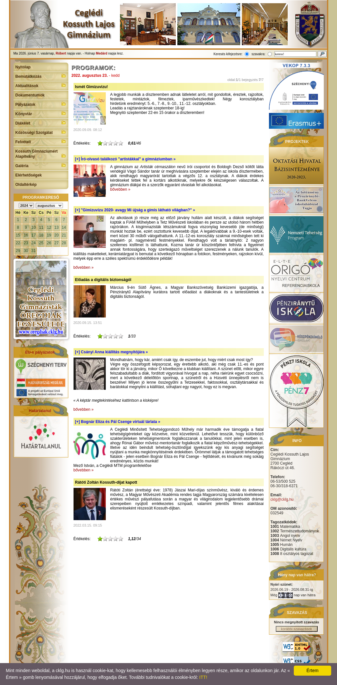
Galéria (40, 165)
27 (56, 243)
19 (49, 235)
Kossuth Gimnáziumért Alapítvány (40, 154)
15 (18, 235)
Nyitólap (23, 67)
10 (33, 227)
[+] (125, 159)
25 (41, 243)
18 (41, 235)
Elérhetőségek (28, 175)
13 (56, 227)
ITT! (203, 677)
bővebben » (120, 189)
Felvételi (40, 141)
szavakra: (258, 54)
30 (26, 250)
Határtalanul (40, 410)
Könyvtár (40, 113)
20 (56, 235)
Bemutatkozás (40, 76)
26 (49, 243)
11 (41, 227)
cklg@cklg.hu (282, 499)
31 (33, 250)
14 (64, 227)
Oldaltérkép (26, 184)
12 (49, 227)
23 (26, 243)
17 (33, 235)
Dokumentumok (30, 95)
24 (33, 243)
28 (64, 243)
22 (18, 243)
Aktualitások (40, 85)
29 (18, 250)
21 (64, 235)
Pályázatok (40, 104)
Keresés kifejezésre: (228, 54)
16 (26, 235)
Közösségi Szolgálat (40, 132)
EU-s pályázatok (40, 352)
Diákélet (40, 123)
